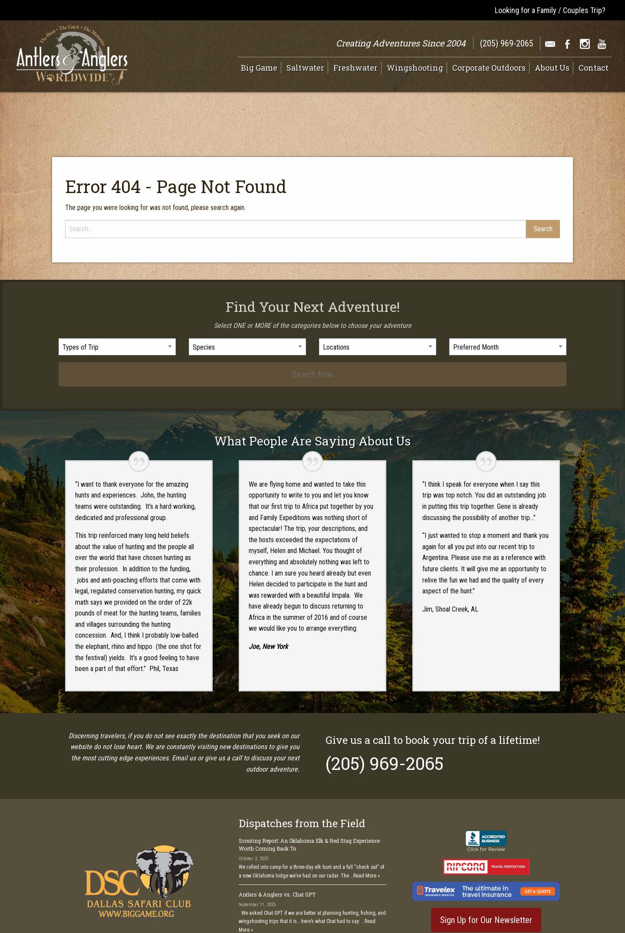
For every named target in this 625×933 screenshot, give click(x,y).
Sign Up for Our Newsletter (486, 872)
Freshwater (355, 67)
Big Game (259, 67)
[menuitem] (261, 68)
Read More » (366, 828)
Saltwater (305, 67)
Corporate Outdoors (489, 67)
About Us (552, 67)
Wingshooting (415, 67)
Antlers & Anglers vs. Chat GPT (277, 846)
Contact (594, 67)
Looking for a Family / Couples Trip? (550, 10)
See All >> (372, 900)
